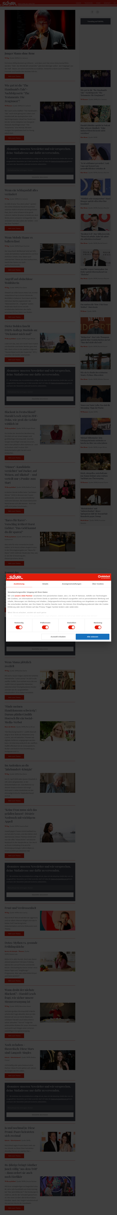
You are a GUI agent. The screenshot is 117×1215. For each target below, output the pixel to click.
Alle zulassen (92, 637)
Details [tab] (45, 584)
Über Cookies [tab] (98, 584)
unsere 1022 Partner (23, 596)
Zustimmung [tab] (19, 584)
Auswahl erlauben (58, 637)
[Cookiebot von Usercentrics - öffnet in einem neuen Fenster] (100, 577)
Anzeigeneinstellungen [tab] (71, 584)
